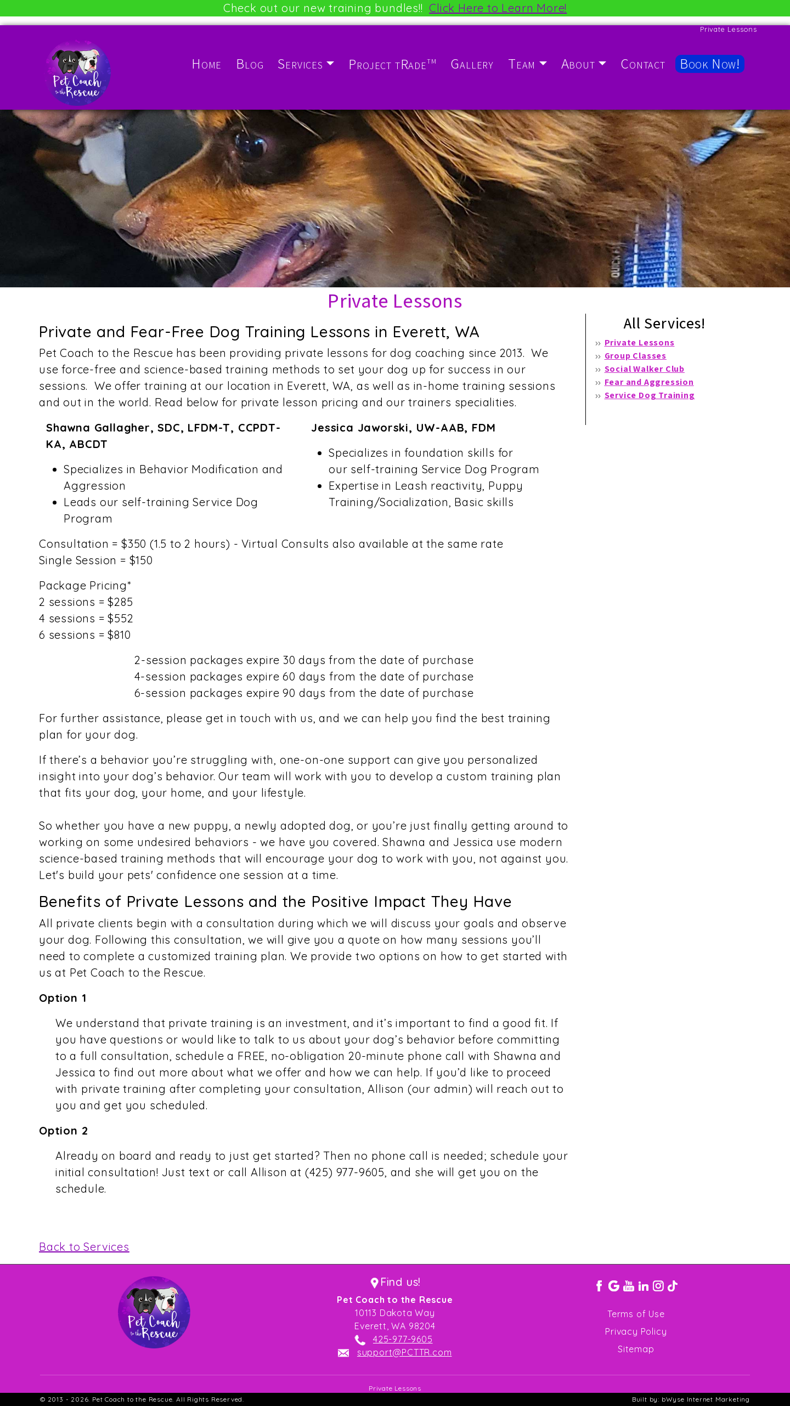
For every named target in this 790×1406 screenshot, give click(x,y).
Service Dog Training (650, 395)
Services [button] (300, 63)
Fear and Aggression (649, 382)
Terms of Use (636, 1313)
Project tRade (392, 64)
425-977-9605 (403, 1339)
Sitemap (636, 1348)
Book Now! (710, 63)
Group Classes (636, 355)
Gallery (472, 63)
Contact (642, 63)
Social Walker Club (645, 369)
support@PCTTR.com (404, 1352)
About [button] (578, 63)
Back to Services (84, 1247)
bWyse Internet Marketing (706, 1399)
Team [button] (521, 63)
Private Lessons (640, 342)
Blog (249, 63)
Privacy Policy (636, 1331)
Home (206, 63)
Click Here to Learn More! (498, 8)
